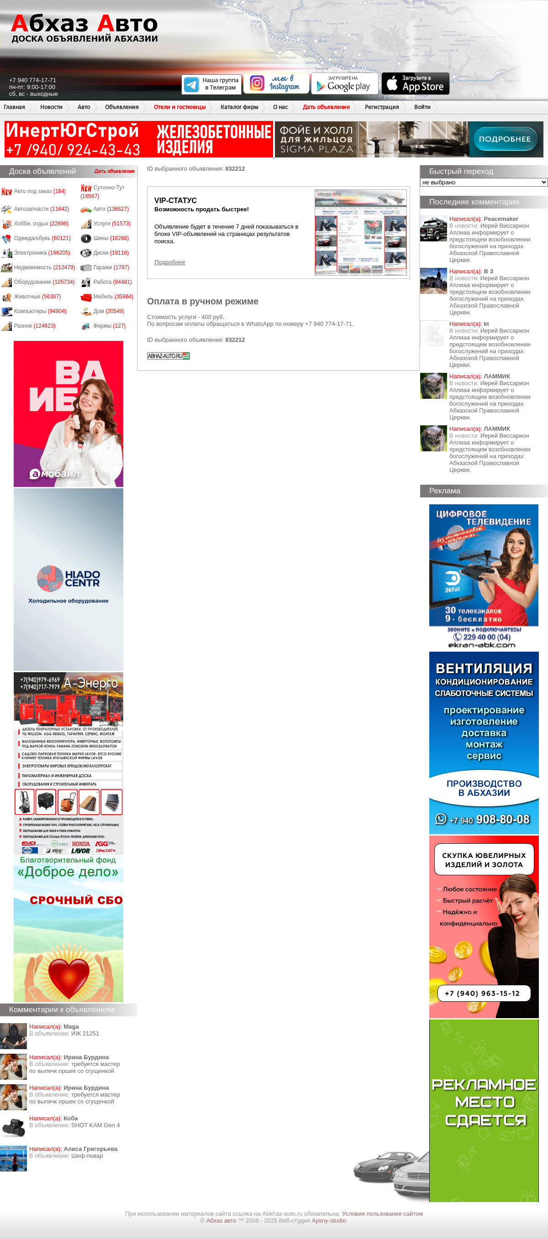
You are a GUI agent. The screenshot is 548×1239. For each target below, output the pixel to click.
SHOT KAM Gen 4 (95, 1125)
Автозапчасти (41, 209)
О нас (280, 107)
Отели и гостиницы (180, 107)
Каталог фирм (239, 107)
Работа (113, 282)
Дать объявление (326, 107)
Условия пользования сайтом (382, 1213)
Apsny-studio (328, 1220)
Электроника (42, 253)
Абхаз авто (222, 1220)
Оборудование (44, 282)
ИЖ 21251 (85, 1033)
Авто (84, 107)
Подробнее (169, 262)
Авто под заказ (40, 191)
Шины (111, 238)
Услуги (112, 223)
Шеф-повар (87, 1155)
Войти (422, 107)
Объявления (122, 107)
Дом (109, 311)
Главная (14, 107)
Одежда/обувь (42, 238)
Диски (111, 253)
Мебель (114, 296)
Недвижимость (44, 267)
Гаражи (112, 267)
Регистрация (382, 107)
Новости (51, 107)
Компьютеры (40, 311)
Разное (35, 326)
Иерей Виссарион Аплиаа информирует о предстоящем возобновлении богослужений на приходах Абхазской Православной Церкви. (490, 242)
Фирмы (110, 326)
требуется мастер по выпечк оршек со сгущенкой (74, 1067)
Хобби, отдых (41, 223)
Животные (37, 296)
